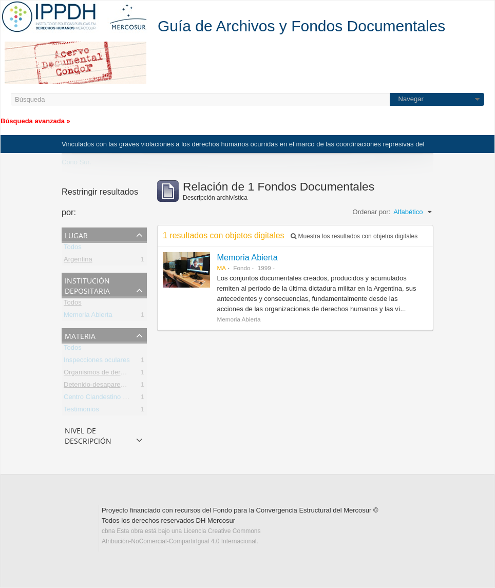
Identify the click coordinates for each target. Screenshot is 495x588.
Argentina (78, 261)
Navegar (411, 99)
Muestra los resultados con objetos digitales (354, 236)
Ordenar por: (372, 212)
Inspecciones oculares (97, 362)
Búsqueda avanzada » (35, 121)
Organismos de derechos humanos (115, 374)
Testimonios (81, 411)
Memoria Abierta (88, 316)
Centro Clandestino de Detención (113, 399)
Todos (73, 249)
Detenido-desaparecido (98, 386)
